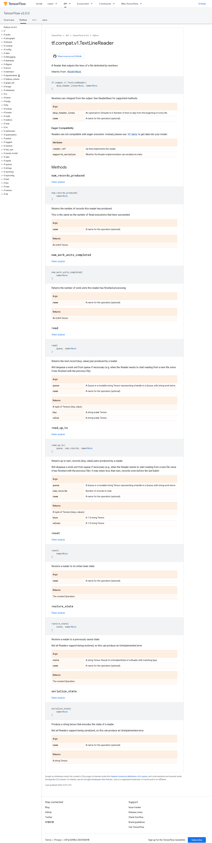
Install (39, 3)
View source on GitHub (67, 56)
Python (96, 35)
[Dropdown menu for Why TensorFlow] (141, 3)
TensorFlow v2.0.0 (17, 13)
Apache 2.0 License (57, 779)
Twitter (48, 817)
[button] (20, 31)
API (67, 35)
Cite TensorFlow (136, 827)
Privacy (57, 840)
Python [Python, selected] (23, 20)
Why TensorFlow (129, 3)
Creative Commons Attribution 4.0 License (128, 776)
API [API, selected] (65, 3)
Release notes (136, 812)
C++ (34, 20)
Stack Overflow (136, 817)
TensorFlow (56, 35)
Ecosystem (83, 3)
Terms (48, 840)
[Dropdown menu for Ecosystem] (92, 3)
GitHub (202, 3)
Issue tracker (135, 807)
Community (105, 3)
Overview (9, 20)
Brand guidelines (137, 822)
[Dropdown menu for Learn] (57, 3)
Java (44, 20)
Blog (47, 807)
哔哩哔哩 (49, 822)
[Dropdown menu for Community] (114, 3)
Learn (50, 3)
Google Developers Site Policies (98, 779)
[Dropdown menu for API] (70, 3)
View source (58, 182)
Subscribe (197, 840)
